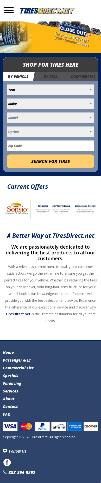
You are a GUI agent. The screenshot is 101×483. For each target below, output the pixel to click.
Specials (10, 375)
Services (10, 391)
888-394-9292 (19, 472)
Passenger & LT (17, 360)
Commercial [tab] (83, 76)
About (8, 398)
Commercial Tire (18, 368)
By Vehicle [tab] (18, 76)
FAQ (7, 414)
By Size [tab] (50, 76)
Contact (10, 406)
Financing (12, 383)
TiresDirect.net (18, 314)
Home (8, 352)
